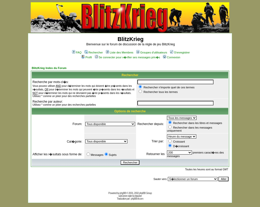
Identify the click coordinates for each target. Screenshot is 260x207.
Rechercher (94, 52)
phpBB (123, 193)
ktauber (138, 196)
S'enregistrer (180, 52)
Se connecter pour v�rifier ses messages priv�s (127, 57)
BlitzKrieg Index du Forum (49, 68)
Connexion (171, 57)
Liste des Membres (119, 52)
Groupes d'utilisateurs (151, 52)
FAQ (77, 52)
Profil (87, 57)
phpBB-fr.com (137, 198)
